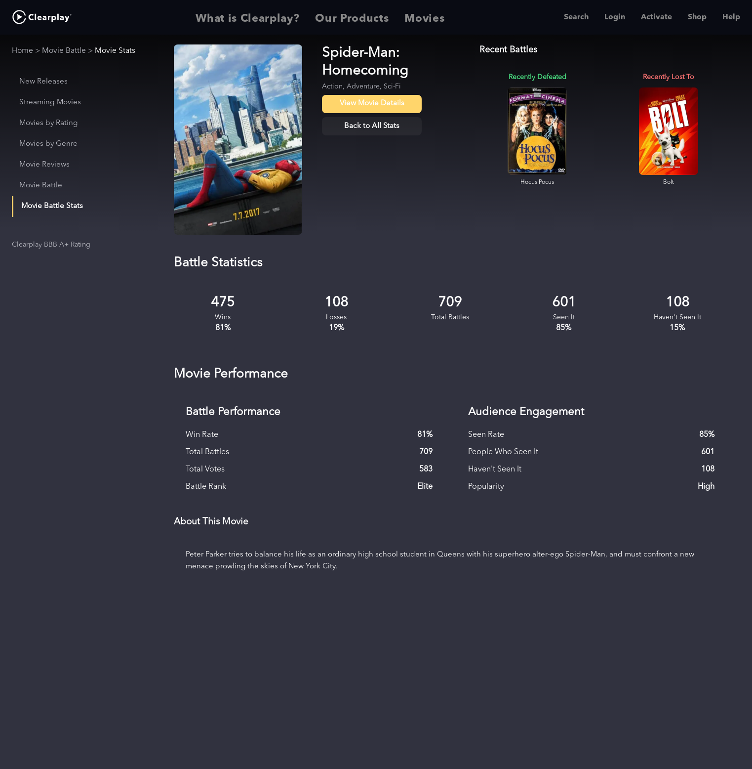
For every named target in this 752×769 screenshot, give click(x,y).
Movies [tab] (424, 17)
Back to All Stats (371, 126)
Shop (697, 17)
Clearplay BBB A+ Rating (51, 244)
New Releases (43, 81)
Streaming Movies (50, 102)
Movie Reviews (44, 165)
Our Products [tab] (351, 17)
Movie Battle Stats (52, 206)
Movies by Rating (48, 123)
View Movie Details (372, 103)
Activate (656, 17)
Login (614, 17)
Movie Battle (64, 51)
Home (22, 51)
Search (576, 17)
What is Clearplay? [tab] (248, 17)
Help (731, 17)
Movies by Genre (48, 144)
